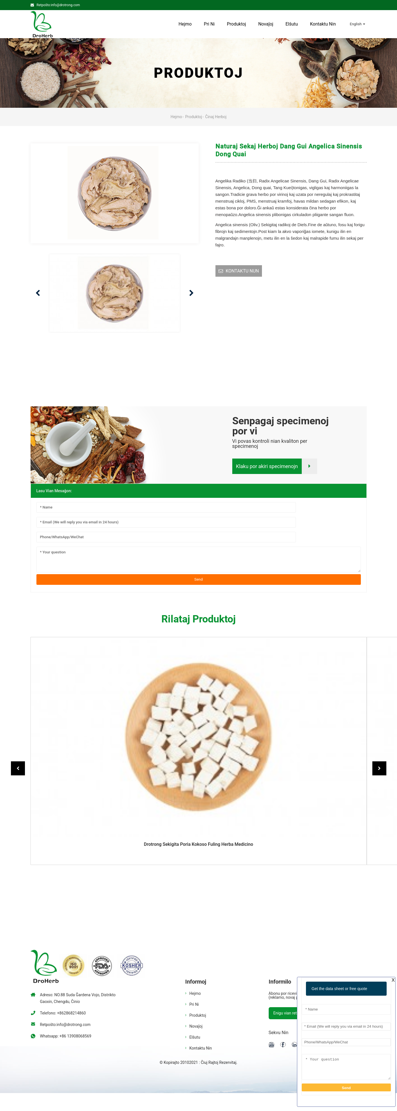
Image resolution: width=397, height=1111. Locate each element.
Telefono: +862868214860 (63, 1013)
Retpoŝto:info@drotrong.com (58, 5)
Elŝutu (291, 24)
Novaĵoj (265, 24)
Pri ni (209, 24)
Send (198, 579)
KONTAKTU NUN (242, 271)
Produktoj (236, 24)
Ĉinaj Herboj (215, 116)
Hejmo (185, 24)
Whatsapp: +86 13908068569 (65, 1036)
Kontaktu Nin (323, 24)
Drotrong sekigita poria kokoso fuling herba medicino (198, 844)
